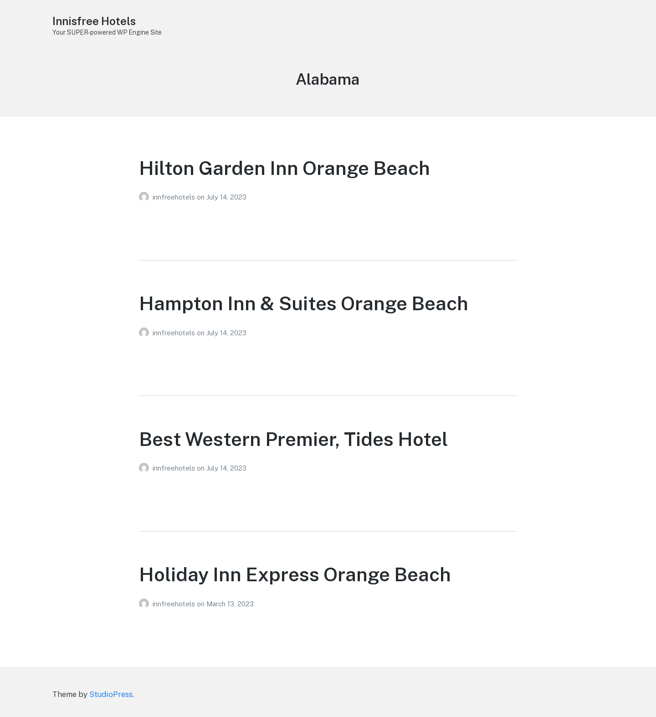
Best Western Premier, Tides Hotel (293, 439)
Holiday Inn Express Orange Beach (295, 574)
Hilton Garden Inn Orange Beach (284, 168)
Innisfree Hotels (96, 21)
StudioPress (111, 694)
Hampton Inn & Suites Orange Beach (303, 303)
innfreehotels (174, 197)
